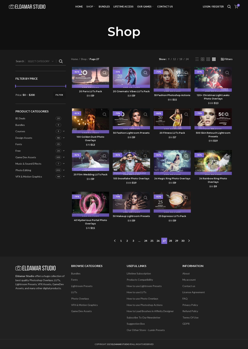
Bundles (20, 130)
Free (18, 156)
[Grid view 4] (214, 65)
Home (74, 65)
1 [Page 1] (121, 246)
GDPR (186, 323)
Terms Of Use (190, 317)
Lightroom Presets (81, 286)
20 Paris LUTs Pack (90, 97)
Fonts (18, 150)
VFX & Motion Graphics (28, 182)
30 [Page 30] (182, 246)
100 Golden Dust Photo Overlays (90, 144)
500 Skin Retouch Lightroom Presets (213, 141)
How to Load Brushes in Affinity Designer (150, 311)
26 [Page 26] (158, 246)
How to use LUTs (136, 292)
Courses (20, 137)
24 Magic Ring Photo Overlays (172, 187)
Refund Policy (190, 311)
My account (189, 279)
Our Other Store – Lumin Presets (146, 330)
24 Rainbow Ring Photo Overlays (214, 187)
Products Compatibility (140, 279)
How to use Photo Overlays (142, 298)
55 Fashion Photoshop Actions (172, 103)
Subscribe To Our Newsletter (143, 317)
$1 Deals (20, 124)
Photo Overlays (80, 298)
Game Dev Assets (25, 163)
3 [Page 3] (133, 246)
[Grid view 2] (202, 65)
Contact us (188, 286)
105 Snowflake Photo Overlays (131, 187)
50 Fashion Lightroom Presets (131, 141)
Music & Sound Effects (28, 169)
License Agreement (193, 292)
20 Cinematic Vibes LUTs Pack (131, 99)
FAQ (185, 298)
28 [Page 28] (170, 246)
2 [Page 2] (127, 246)
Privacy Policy (190, 304)
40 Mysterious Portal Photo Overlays (90, 228)
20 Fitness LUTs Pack (172, 139)
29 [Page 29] (176, 246)
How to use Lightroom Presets (144, 286)
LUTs (74, 292)
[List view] (197, 65)
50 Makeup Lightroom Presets (131, 225)
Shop (84, 65)
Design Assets (23, 143)
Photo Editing (23, 176)
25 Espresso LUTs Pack (172, 223)
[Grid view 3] (208, 65)
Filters (229, 65)
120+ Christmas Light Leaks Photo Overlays (213, 102)
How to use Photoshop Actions (145, 304)
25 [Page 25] (151, 246)
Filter (59, 100)
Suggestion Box (136, 323)
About (186, 273)
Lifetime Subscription (139, 273)
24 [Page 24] (145, 246)
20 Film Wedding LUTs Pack (90, 183)
